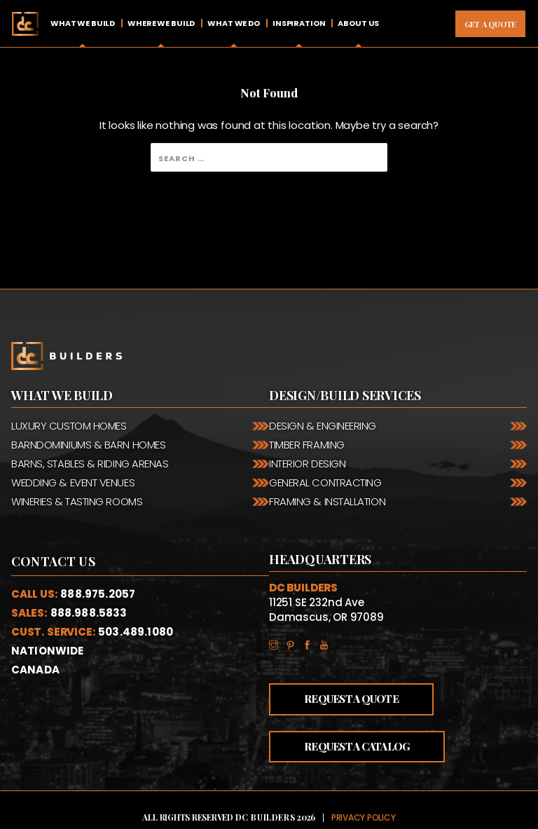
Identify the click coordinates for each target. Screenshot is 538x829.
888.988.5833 (88, 612)
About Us (358, 23)
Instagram (277, 642)
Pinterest (294, 642)
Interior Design (307, 463)
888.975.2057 (97, 594)
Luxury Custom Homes (68, 425)
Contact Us (53, 561)
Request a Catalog (357, 746)
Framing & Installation (327, 501)
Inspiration (299, 23)
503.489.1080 (135, 631)
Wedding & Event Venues (72, 482)
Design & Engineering (322, 425)
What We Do (233, 23)
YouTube (327, 642)
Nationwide (47, 650)
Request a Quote (351, 699)
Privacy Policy (363, 817)
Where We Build (161, 23)
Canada (35, 669)
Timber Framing (307, 444)
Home (25, 23)
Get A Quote (490, 24)
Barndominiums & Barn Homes (88, 444)
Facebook (311, 642)
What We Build (82, 23)
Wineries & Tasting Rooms (76, 501)
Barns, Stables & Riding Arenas (90, 463)
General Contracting (325, 482)
